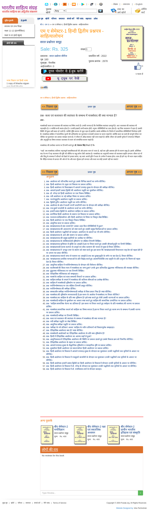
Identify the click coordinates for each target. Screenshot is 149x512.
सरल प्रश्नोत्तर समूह (51, 42)
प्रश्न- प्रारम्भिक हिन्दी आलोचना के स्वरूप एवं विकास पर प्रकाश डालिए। (73, 214)
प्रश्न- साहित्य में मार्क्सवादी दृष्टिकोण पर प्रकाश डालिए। (66, 282)
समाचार (62, 18)
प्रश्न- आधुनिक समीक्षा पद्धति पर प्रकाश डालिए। (64, 324)
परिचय (53, 18)
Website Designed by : (125, 508)
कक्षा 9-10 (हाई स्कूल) (13, 35)
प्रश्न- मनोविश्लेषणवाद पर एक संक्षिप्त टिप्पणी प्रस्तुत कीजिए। (69, 285)
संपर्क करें (70, 18)
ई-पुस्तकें (24, 20)
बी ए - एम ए (44, 24)
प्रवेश (96, 18)
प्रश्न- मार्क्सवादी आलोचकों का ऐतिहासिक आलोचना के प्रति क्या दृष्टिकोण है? (75, 333)
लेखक (115, 4)
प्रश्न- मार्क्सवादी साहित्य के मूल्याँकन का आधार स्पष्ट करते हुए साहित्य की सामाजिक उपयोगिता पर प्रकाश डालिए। (89, 300)
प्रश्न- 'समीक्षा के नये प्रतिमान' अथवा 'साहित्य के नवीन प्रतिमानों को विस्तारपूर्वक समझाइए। (80, 327)
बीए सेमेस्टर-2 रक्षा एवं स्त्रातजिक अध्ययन (96, 429)
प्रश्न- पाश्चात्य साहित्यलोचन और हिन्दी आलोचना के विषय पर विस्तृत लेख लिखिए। (77, 217)
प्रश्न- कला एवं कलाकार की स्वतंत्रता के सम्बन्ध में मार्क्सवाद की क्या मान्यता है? (76, 318)
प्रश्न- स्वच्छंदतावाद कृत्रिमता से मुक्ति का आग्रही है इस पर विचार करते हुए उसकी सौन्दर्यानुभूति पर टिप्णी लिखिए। (89, 244)
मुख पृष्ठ (40, 18)
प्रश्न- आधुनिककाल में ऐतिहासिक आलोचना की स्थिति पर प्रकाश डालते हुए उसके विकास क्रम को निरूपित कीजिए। (89, 339)
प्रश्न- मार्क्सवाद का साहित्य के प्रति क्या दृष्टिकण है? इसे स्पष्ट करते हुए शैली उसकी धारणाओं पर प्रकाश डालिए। (88, 297)
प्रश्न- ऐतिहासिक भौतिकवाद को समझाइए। (62, 274)
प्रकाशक (126, 4)
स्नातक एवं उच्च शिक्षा (13, 26)
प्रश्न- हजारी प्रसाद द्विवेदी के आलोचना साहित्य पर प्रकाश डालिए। (70, 211)
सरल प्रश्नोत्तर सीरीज (58, 56)
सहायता (88, 18)
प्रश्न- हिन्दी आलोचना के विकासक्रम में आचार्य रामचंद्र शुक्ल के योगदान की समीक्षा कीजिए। (80, 187)
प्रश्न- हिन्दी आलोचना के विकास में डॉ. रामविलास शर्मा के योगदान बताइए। (74, 369)
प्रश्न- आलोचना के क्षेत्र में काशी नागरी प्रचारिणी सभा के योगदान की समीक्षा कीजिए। (78, 205)
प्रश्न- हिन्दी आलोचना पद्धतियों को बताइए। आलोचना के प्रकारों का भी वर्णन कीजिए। (78, 232)
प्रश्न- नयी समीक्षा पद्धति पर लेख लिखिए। (61, 321)
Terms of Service (59, 503)
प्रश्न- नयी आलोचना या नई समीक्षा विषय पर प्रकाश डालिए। (68, 196)
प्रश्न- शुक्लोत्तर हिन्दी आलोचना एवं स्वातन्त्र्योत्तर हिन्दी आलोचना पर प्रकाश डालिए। (77, 348)
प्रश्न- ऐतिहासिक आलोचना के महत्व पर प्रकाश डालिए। (66, 342)
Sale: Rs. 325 (54, 49)
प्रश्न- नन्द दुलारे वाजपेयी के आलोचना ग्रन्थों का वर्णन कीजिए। (69, 208)
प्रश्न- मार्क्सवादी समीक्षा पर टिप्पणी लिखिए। (62, 315)
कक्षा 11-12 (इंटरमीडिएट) (14, 30)
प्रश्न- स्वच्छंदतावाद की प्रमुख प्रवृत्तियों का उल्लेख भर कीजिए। (69, 238)
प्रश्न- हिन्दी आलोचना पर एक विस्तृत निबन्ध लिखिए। (66, 220)
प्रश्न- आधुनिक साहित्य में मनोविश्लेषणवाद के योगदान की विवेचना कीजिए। (74, 265)
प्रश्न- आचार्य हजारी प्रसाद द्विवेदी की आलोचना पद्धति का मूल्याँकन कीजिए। (74, 190)
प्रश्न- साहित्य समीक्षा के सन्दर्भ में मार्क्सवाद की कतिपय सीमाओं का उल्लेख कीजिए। (77, 279)
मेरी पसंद (79, 18)
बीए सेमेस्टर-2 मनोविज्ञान (61, 428)
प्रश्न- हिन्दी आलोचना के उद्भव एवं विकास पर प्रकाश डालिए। (69, 184)
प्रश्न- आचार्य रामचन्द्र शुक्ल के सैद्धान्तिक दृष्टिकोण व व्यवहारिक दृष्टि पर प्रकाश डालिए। (79, 345)
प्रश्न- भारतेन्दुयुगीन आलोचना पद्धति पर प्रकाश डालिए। (66, 199)
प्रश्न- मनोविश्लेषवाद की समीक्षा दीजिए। (61, 288)
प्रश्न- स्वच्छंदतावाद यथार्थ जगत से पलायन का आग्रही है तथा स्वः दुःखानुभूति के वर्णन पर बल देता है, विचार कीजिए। (89, 256)
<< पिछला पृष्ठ (49, 106)
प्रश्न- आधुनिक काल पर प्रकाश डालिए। (60, 223)
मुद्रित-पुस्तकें (9, 20)
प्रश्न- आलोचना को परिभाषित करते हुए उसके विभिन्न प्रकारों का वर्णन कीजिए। (75, 181)
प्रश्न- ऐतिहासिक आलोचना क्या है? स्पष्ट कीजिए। (64, 330)
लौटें (45, 87)
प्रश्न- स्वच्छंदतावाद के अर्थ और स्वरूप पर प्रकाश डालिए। (67, 235)
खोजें (47, 18)
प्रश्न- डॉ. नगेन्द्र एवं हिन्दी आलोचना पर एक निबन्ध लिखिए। (68, 193)
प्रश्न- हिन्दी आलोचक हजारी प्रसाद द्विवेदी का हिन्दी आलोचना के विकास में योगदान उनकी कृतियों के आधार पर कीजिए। (91, 363)
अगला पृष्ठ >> (134, 106)
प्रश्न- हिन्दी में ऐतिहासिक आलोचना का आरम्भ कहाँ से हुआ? (68, 336)
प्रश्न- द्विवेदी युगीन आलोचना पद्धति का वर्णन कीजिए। (66, 202)
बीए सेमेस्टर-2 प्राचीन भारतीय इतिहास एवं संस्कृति (130, 429)
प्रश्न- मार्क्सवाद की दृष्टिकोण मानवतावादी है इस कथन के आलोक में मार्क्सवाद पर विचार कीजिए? (83, 294)
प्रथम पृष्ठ (91, 106)
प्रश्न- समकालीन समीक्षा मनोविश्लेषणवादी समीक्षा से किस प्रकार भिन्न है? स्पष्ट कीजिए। (78, 291)
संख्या (83, 49)
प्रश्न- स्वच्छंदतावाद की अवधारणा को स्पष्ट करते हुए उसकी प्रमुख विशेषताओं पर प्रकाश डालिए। (82, 229)
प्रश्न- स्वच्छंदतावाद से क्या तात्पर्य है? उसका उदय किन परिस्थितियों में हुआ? (74, 226)
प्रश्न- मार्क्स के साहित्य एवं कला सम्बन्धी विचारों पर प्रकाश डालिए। (71, 277)
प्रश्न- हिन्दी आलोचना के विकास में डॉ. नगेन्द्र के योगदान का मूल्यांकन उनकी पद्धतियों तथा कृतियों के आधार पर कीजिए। (91, 366)
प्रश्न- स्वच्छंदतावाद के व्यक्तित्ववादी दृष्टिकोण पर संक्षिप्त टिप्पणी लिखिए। (73, 241)
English (139, 4)
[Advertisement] (91, 393)
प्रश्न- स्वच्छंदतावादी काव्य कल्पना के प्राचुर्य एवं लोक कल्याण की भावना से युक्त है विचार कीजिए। (83, 247)
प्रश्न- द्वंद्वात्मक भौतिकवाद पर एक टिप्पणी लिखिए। (65, 271)
